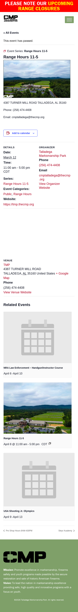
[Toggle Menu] (69, 19)
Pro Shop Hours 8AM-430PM (18, 531)
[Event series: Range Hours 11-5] (50, 443)
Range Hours (22, 194)
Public (7, 194)
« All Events (11, 32)
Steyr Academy (65, 531)
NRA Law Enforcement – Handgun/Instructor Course (33, 367)
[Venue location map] (39, 233)
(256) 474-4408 (49, 165)
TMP (6, 265)
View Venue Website (17, 292)
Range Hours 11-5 (15, 184)
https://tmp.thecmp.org (18, 204)
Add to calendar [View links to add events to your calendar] (21, 133)
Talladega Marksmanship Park (16, 18)
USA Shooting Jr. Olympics (19, 511)
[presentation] (38, 337)
